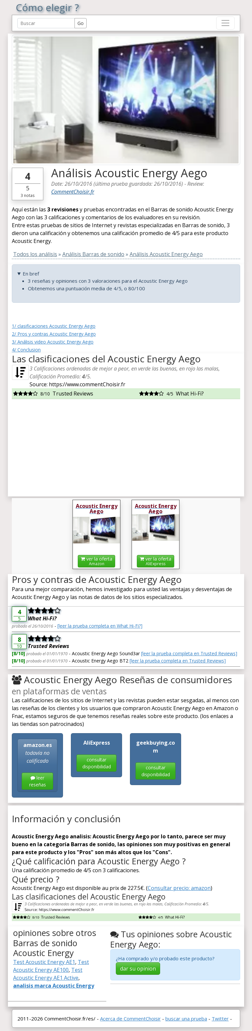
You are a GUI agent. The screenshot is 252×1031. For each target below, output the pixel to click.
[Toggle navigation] (225, 23)
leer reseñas (37, 781)
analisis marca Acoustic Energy (53, 985)
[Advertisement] (126, 445)
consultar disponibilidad (96, 763)
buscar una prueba (186, 1018)
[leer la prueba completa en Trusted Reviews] (189, 653)
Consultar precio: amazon (179, 888)
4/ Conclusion (26, 350)
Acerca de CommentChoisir (130, 1018)
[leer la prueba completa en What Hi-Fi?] (99, 626)
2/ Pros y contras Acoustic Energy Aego (54, 334)
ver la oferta (96, 561)
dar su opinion (138, 968)
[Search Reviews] (46, 23)
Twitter (220, 1018)
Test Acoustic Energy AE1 (44, 962)
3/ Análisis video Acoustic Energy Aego (53, 342)
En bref (31, 273)
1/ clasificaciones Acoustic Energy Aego (53, 326)
